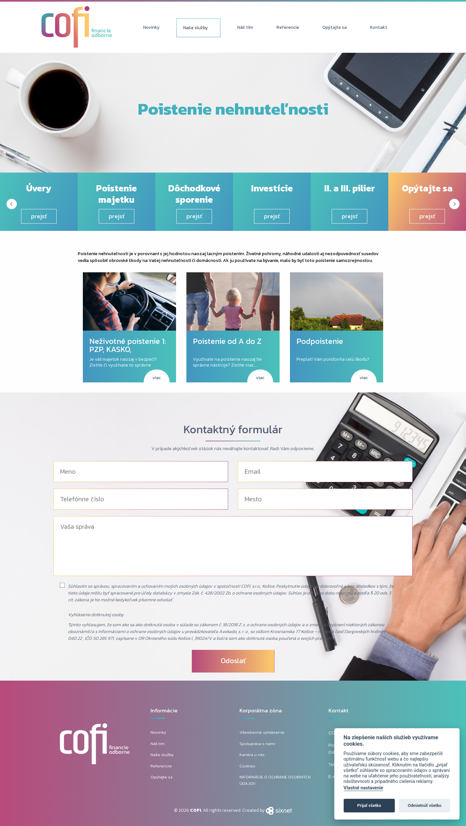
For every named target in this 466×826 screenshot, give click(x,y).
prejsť (39, 216)
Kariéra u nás (252, 755)
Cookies (247, 766)
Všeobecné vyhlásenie (261, 732)
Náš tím (245, 27)
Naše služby (195, 27)
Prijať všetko (369, 805)
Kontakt (378, 27)
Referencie (287, 27)
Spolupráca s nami (257, 744)
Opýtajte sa (334, 27)
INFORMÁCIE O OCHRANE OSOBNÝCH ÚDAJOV (275, 780)
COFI (195, 810)
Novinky (151, 27)
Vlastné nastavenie (363, 788)
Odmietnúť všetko (424, 805)
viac (156, 377)
